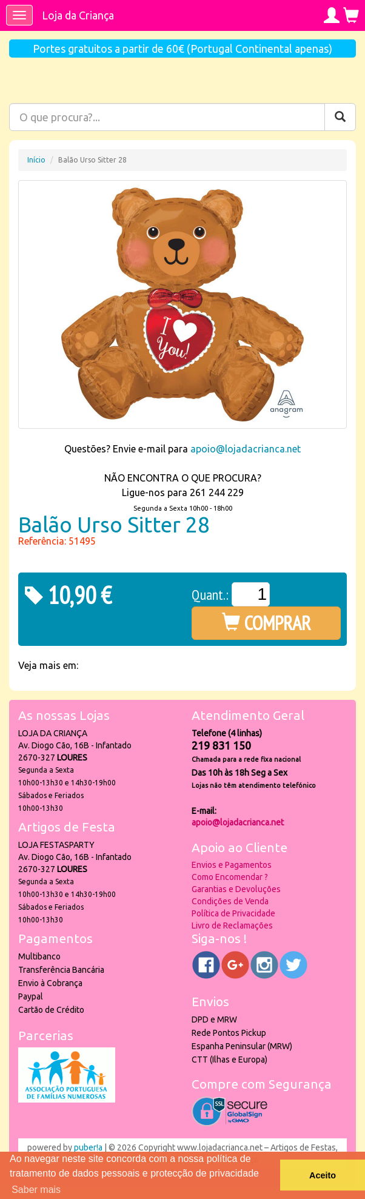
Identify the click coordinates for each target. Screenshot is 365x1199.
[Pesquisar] (340, 117)
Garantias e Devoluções (236, 889)
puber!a (88, 1147)
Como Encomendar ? (230, 877)
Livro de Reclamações (232, 925)
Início (36, 160)
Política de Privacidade (233, 913)
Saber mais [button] (36, 1189)
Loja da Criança (78, 15)
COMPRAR (266, 623)
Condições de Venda (230, 901)
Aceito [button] (322, 1175)
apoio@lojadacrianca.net (245, 448)
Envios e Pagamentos (232, 865)
